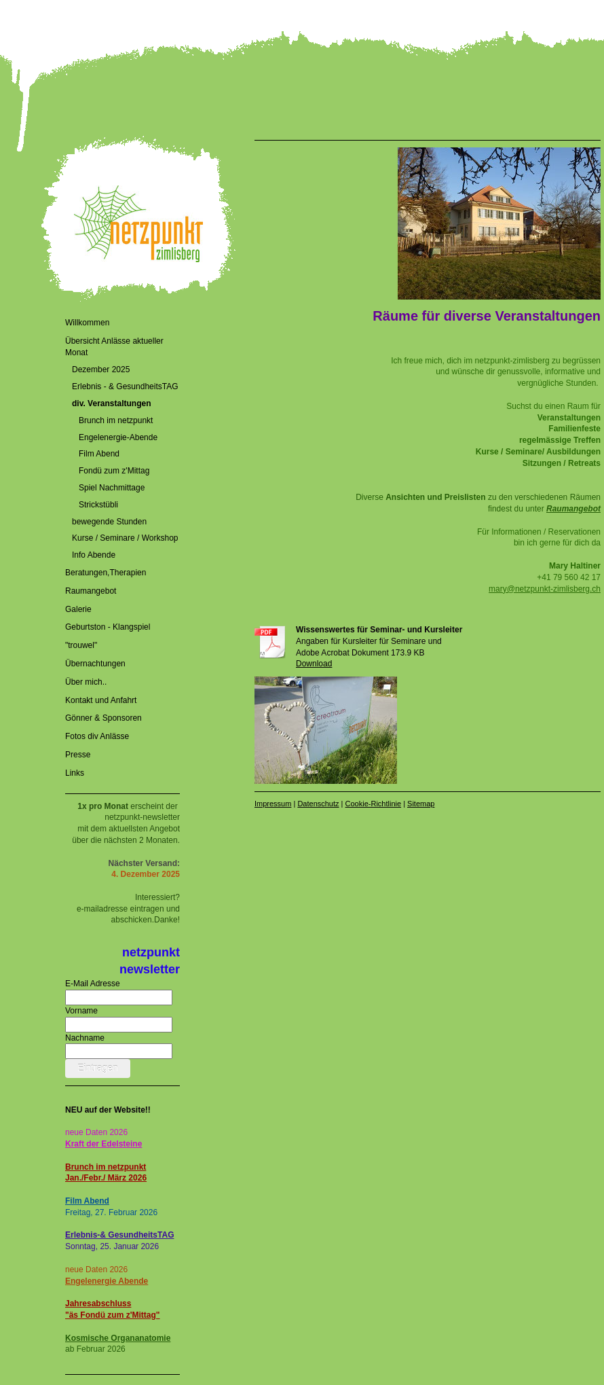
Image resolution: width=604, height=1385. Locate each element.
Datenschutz (318, 803)
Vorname (81, 1010)
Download (314, 663)
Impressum (272, 803)
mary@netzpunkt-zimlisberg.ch (545, 589)
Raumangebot (573, 509)
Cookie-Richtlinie (373, 803)
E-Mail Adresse (92, 983)
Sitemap (420, 803)
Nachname (85, 1038)
